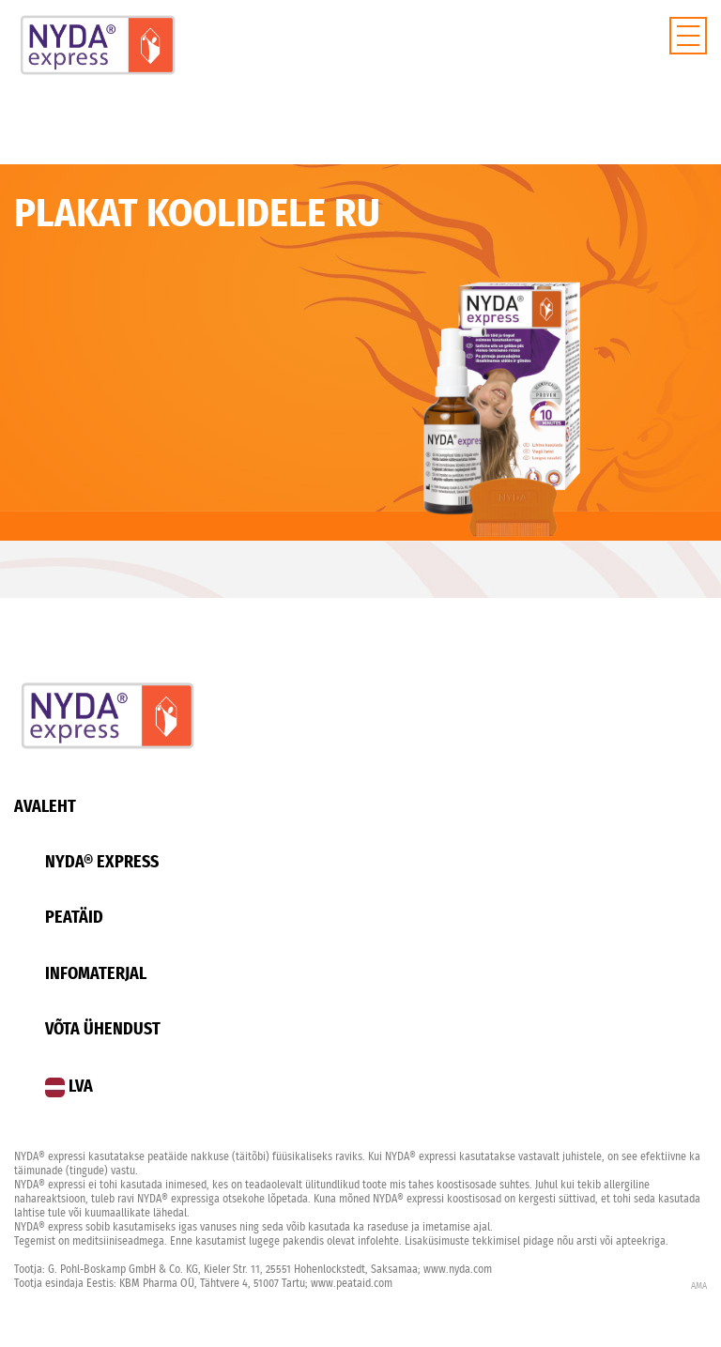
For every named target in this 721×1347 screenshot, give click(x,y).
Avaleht (45, 807)
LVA (69, 1087)
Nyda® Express (102, 862)
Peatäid (74, 918)
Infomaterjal (95, 974)
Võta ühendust (103, 1029)
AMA (699, 1286)
